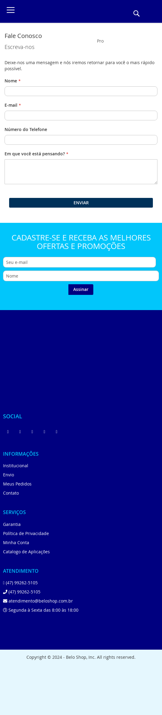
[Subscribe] (80, 289)
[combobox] (100, 40)
